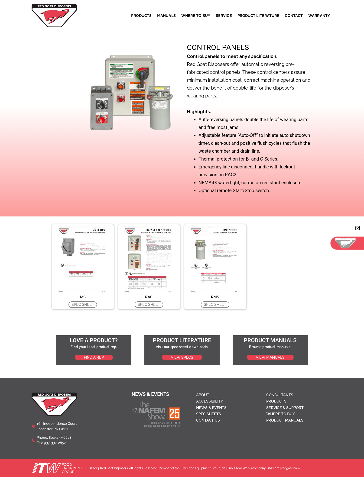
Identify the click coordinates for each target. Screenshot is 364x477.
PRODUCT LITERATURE (258, 16)
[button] (357, 228)
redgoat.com (290, 468)
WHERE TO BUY (195, 16)
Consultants (279, 395)
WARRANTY (319, 16)
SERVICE (224, 16)
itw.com (273, 468)
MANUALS (166, 16)
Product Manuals (284, 420)
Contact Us (208, 420)
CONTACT (294, 16)
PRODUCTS (141, 16)
